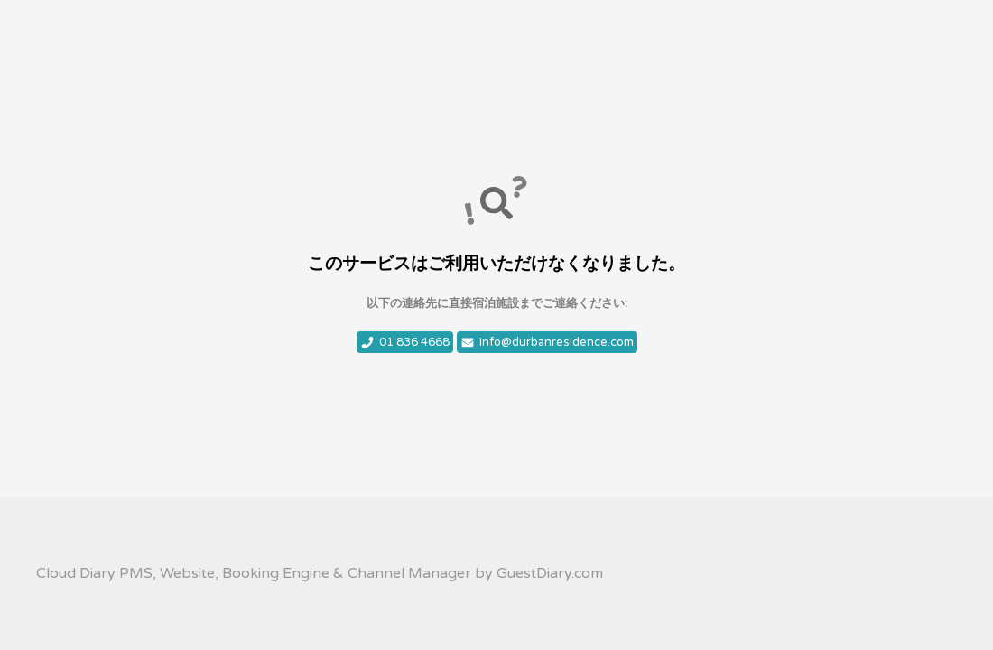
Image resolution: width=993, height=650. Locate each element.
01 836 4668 (405, 342)
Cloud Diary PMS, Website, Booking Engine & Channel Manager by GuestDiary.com (319, 573)
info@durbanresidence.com (547, 342)
